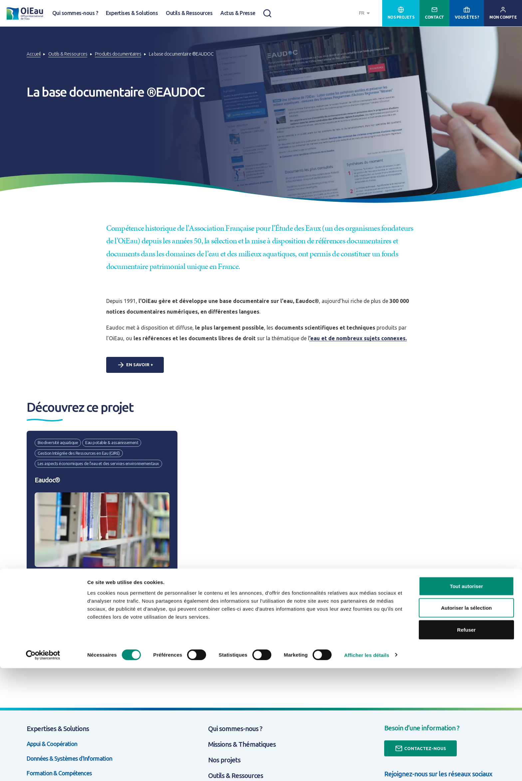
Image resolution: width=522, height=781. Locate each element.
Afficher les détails (366, 768)
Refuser (466, 742)
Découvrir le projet (60, 633)
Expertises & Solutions (132, 13)
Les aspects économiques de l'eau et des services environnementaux (98, 463)
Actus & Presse (237, 13)
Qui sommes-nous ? (75, 13)
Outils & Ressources (189, 13)
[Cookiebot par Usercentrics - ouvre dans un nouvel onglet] (43, 768)
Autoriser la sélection (466, 721)
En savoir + (135, 365)
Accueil (34, 54)
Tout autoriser (466, 699)
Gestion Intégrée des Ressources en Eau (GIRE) (79, 453)
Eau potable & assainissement (111, 442)
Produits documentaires (118, 54)
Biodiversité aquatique (58, 442)
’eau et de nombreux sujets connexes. (358, 338)
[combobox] (365, 13)
